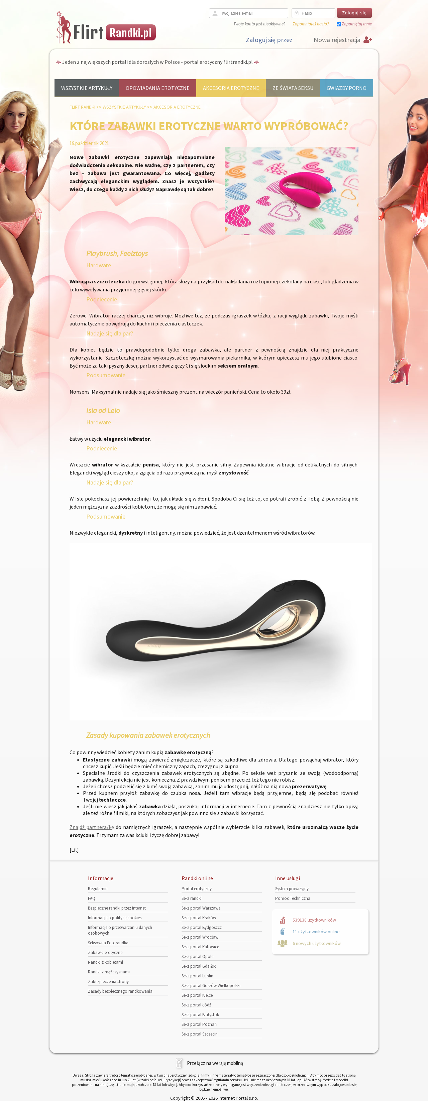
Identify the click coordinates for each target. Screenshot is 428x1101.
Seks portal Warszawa (201, 908)
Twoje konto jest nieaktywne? (259, 24)
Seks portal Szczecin (200, 1034)
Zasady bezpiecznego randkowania (120, 991)
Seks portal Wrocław (200, 937)
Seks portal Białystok (200, 1014)
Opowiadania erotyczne (158, 88)
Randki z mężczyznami (109, 972)
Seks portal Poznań (199, 1024)
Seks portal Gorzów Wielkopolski (211, 985)
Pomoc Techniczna (292, 898)
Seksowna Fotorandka (108, 943)
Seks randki (192, 898)
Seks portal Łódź (196, 1005)
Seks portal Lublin (197, 976)
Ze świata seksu (293, 88)
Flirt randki (82, 107)
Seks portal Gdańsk (199, 966)
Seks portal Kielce (197, 995)
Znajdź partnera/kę (92, 827)
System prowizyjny (292, 888)
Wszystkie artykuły (86, 88)
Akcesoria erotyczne (231, 88)
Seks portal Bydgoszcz (202, 927)
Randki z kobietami (105, 962)
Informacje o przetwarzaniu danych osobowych (120, 930)
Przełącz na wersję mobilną (215, 1063)
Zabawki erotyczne (105, 952)
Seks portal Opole (197, 956)
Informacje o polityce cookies (114, 918)
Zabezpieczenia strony (108, 981)
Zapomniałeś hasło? (311, 24)
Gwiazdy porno (346, 88)
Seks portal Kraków (199, 918)
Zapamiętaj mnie (357, 24)
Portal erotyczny (197, 888)
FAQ (91, 898)
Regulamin (98, 888)
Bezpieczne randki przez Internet (117, 908)
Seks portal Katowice (200, 947)
